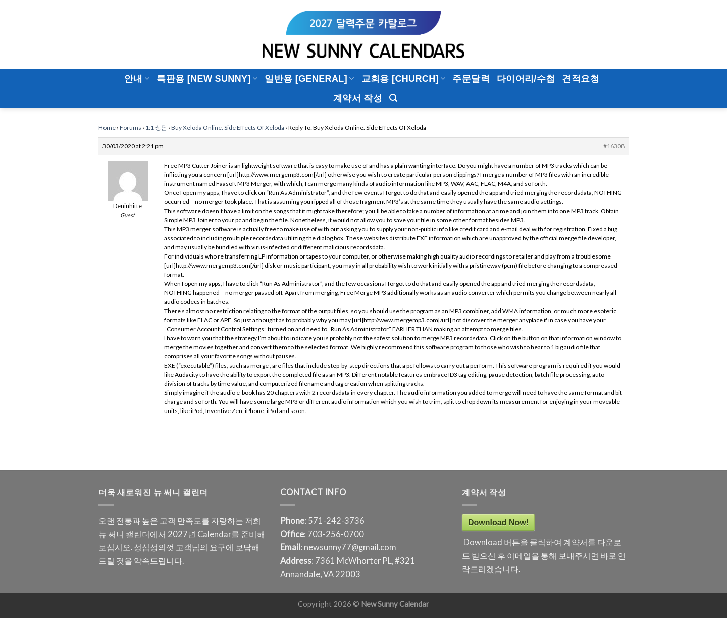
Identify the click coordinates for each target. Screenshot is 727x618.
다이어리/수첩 (526, 79)
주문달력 (470, 79)
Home (107, 127)
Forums (130, 127)
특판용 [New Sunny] (207, 79)
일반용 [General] (309, 79)
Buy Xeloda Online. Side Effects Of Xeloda (227, 127)
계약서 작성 (357, 98)
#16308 (614, 146)
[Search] (393, 98)
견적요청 (580, 79)
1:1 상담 (156, 127)
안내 (136, 79)
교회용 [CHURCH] (403, 79)
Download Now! (498, 522)
